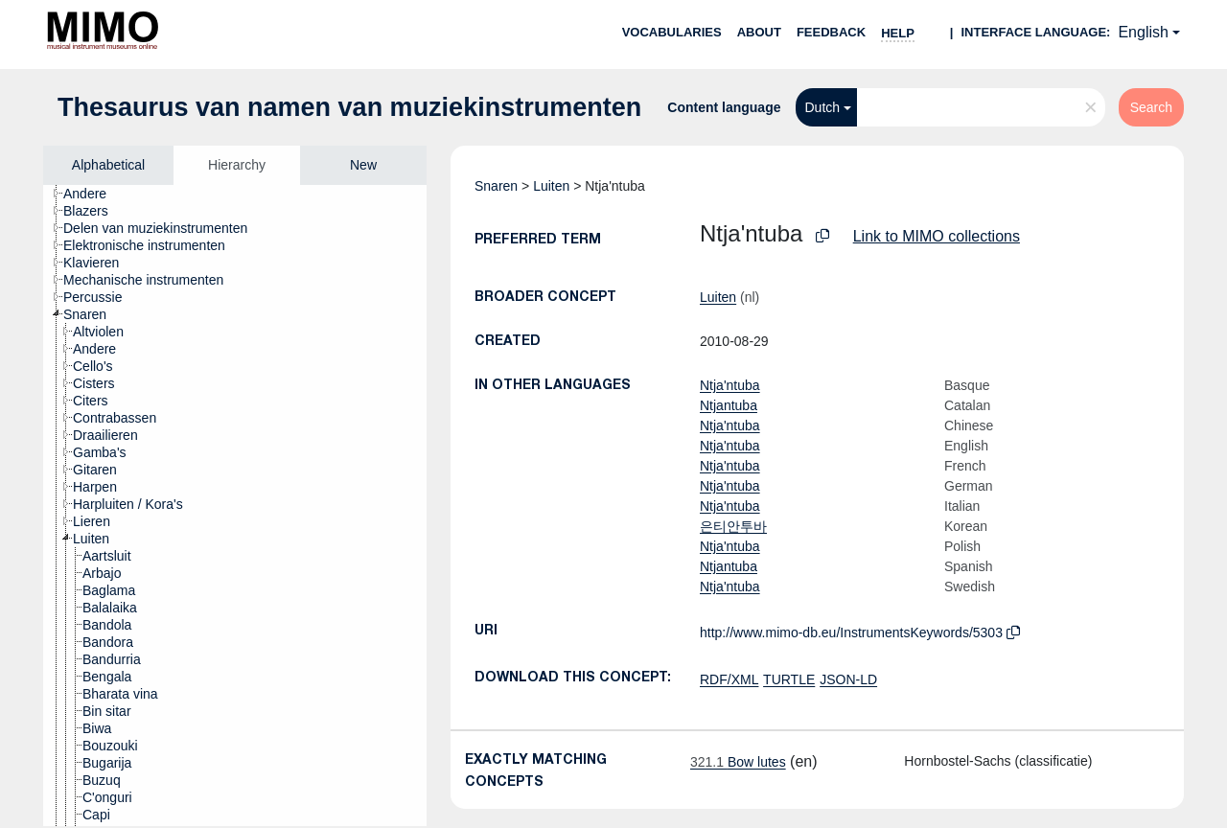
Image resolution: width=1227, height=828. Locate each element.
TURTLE (789, 679)
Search (1151, 107)
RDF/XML (729, 679)
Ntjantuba (728, 405)
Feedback (831, 32)
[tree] (235, 505)
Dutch (823, 107)
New (363, 164)
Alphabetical (108, 164)
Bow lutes (738, 762)
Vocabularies (672, 32)
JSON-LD (848, 679)
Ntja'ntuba (730, 385)
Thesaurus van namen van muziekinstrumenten (349, 107)
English (1143, 32)
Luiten (551, 186)
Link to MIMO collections (936, 236)
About (759, 32)
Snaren (496, 186)
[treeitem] (93, 193)
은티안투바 (733, 526)
